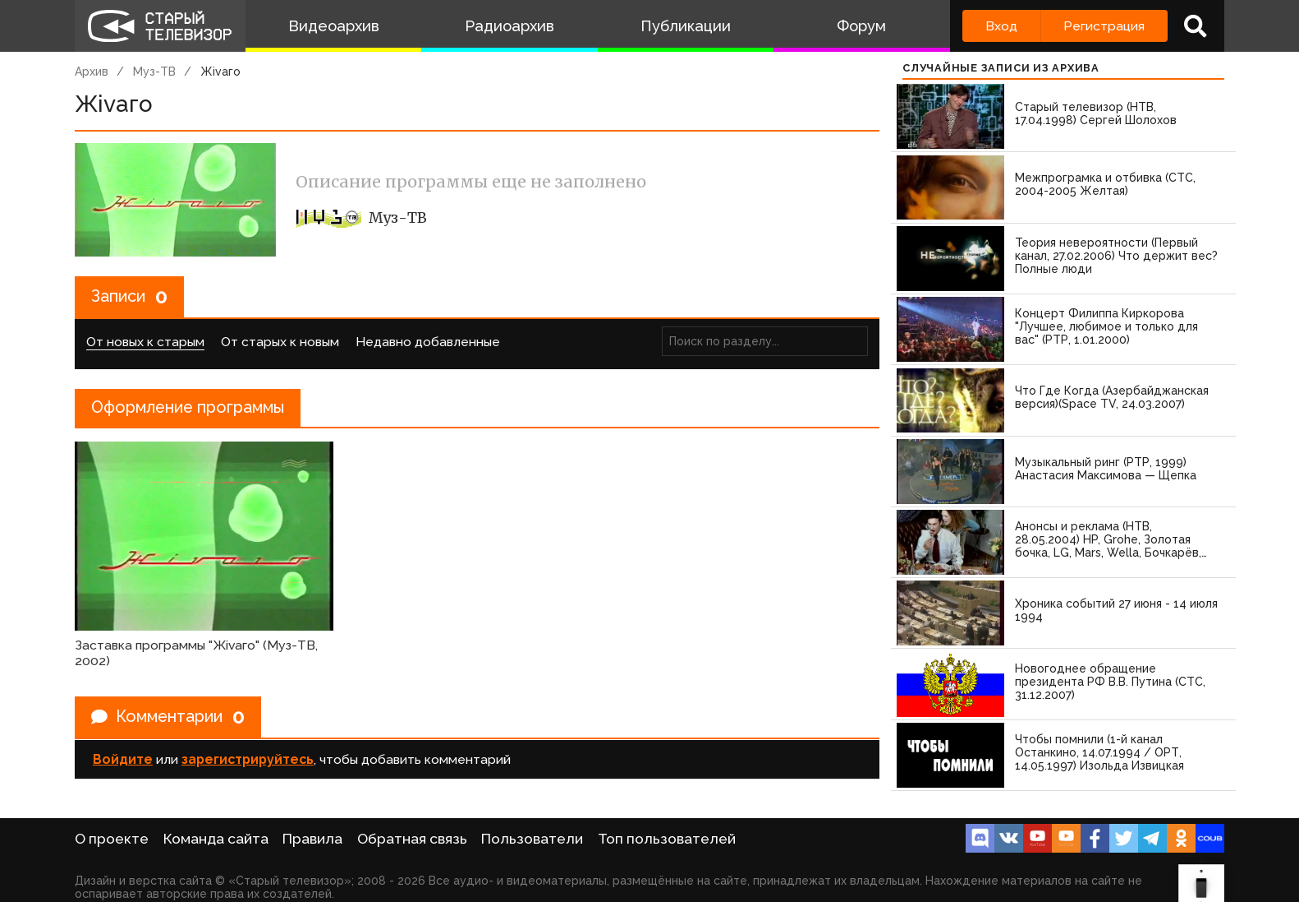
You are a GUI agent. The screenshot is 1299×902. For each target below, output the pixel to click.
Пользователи (532, 838)
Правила (312, 838)
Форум (861, 26)
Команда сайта (216, 838)
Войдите (123, 759)
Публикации (685, 26)
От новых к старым (145, 341)
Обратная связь (412, 838)
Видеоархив (333, 26)
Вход (1001, 26)
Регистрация (1104, 26)
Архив (91, 71)
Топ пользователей (667, 838)
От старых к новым (280, 341)
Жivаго (220, 71)
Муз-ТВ (154, 71)
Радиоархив (509, 26)
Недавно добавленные (428, 341)
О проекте (112, 838)
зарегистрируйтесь (247, 759)
